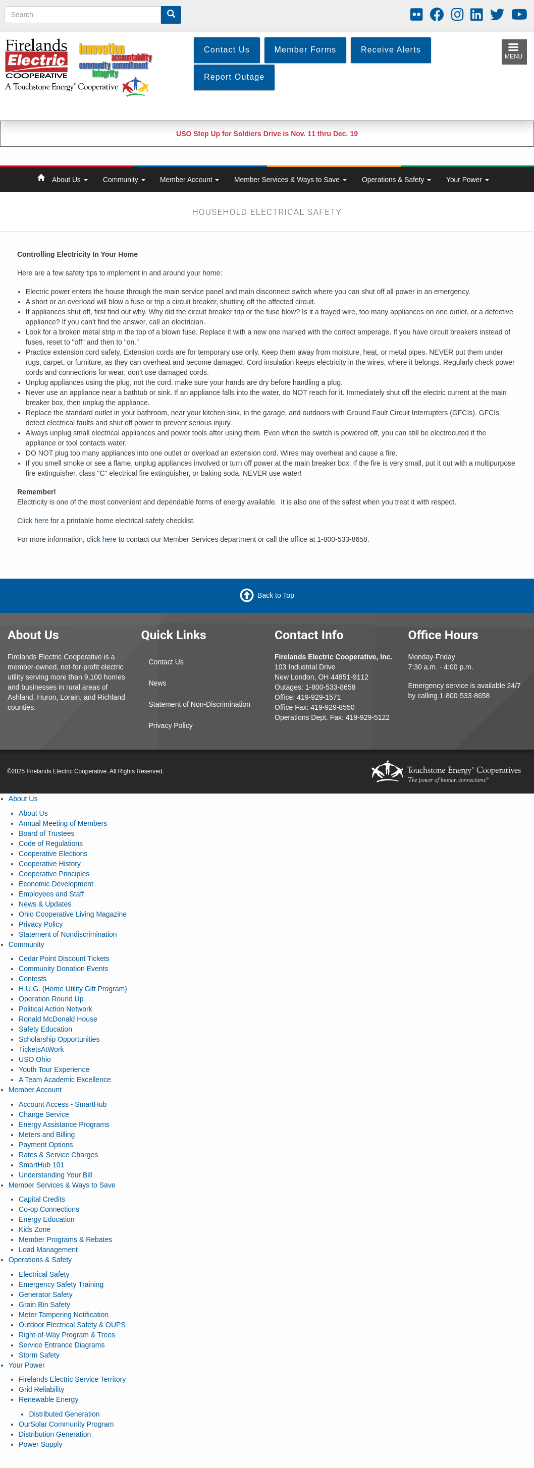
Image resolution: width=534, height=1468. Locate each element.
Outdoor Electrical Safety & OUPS (72, 1325)
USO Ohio (35, 1059)
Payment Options (46, 1145)
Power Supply (40, 1444)
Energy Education (47, 1219)
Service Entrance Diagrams (61, 1345)
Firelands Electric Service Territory (72, 1379)
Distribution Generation (55, 1434)
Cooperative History (50, 864)
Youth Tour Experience (54, 1069)
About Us (70, 180)
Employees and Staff (51, 894)
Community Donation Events (63, 969)
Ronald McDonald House (58, 1019)
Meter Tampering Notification (64, 1315)
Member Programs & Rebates (65, 1239)
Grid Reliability (41, 1389)
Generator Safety (46, 1294)
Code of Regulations (51, 843)
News (158, 683)
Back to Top (275, 595)
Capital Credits (42, 1199)
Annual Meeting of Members (63, 823)
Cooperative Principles (54, 874)
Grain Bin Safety (44, 1305)
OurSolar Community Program (66, 1424)
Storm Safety (39, 1355)
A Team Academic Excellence (65, 1080)
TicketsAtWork (41, 1049)
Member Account (189, 180)
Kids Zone (34, 1229)
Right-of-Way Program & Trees (67, 1335)
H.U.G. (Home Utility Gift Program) (73, 989)
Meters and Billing (47, 1135)
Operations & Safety (396, 180)
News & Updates (45, 904)
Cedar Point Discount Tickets (64, 958)
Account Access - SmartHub (62, 1104)
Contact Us (166, 662)
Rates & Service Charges (58, 1155)
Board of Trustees (47, 833)
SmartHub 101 (41, 1165)
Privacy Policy (171, 725)
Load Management (48, 1250)
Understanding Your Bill (55, 1175)
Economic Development (56, 884)
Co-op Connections (49, 1209)
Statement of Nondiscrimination (68, 934)
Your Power (467, 180)
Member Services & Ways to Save (290, 180)
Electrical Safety (44, 1274)
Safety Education (45, 1029)
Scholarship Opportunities (59, 1039)
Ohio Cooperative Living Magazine (73, 914)
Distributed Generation (64, 1414)
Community (124, 180)
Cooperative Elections (53, 854)
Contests (32, 979)
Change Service (44, 1114)
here (41, 521)
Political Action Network (55, 1009)
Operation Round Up (51, 999)
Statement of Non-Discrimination (200, 704)
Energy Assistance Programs (64, 1124)
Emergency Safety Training (61, 1284)
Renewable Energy (48, 1399)
